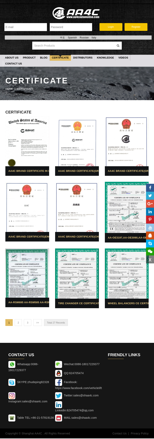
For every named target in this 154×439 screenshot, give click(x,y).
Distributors (83, 58)
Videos (123, 58)
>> (37, 323)
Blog (44, 58)
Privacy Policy (140, 434)
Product (29, 58)
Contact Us (13, 64)
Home (9, 89)
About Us (12, 58)
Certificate (60, 58)
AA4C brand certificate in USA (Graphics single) (45, 171)
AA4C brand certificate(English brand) (38, 237)
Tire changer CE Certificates (80, 303)
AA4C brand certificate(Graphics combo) (89, 171)
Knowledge (105, 58)
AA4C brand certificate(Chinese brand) (88, 237)
